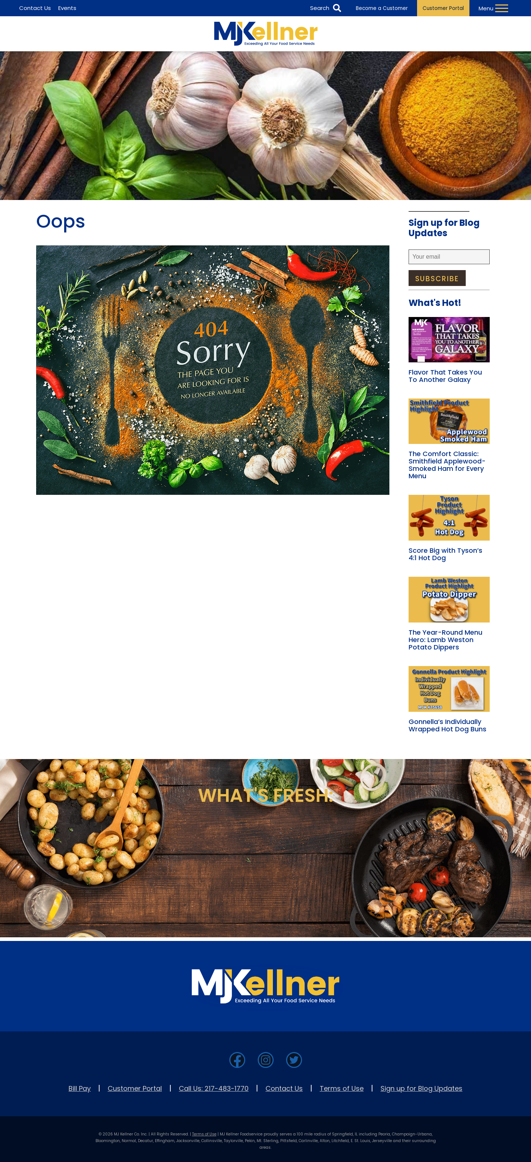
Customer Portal (443, 8)
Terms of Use (342, 1088)
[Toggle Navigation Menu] (494, 8)
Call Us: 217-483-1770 (214, 1088)
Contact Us (284, 1088)
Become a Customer (382, 8)
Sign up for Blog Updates (421, 1088)
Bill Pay (80, 1088)
